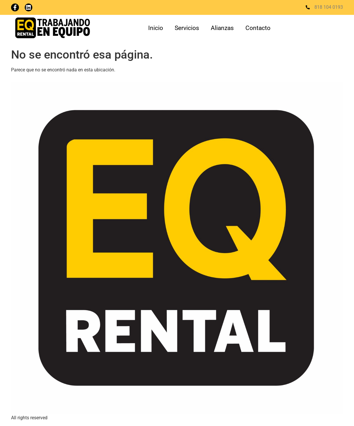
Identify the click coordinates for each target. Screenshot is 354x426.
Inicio (155, 27)
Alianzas (222, 27)
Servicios (187, 27)
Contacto (257, 27)
